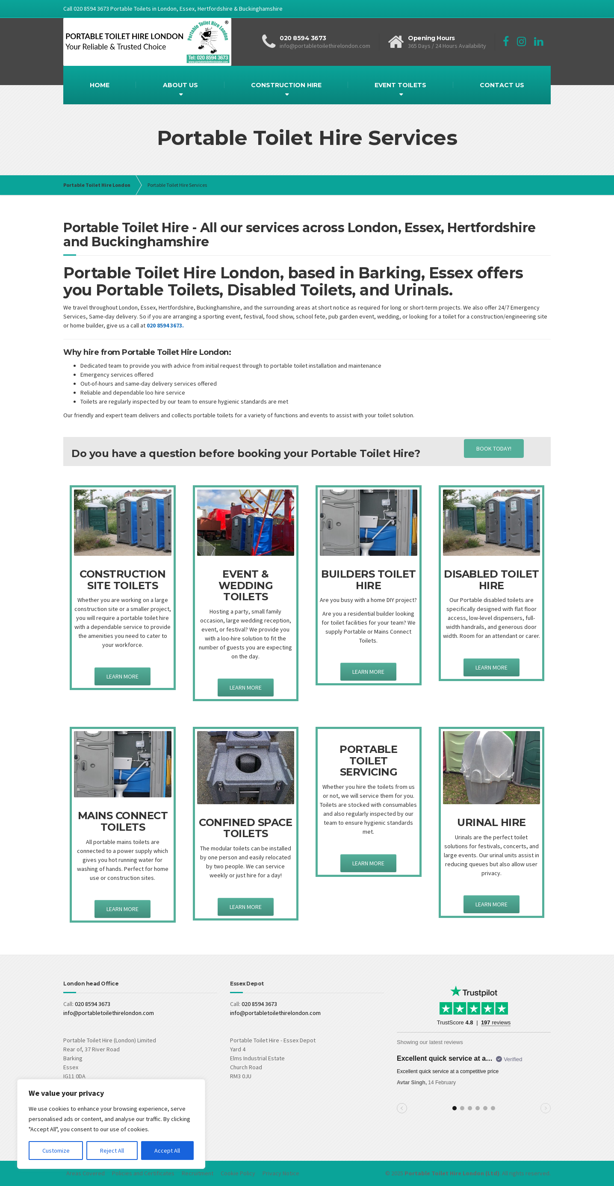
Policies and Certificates (143, 1173)
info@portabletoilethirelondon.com (108, 1013)
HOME (99, 85)
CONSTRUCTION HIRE (286, 85)
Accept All (167, 1150)
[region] (111, 1124)
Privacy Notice (281, 1173)
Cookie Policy (238, 1173)
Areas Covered (85, 1173)
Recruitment (197, 1173)
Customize (56, 1150)
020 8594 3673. (165, 325)
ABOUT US (180, 85)
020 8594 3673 (92, 1004)
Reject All (112, 1150)
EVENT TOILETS (400, 85)
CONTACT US (502, 85)
